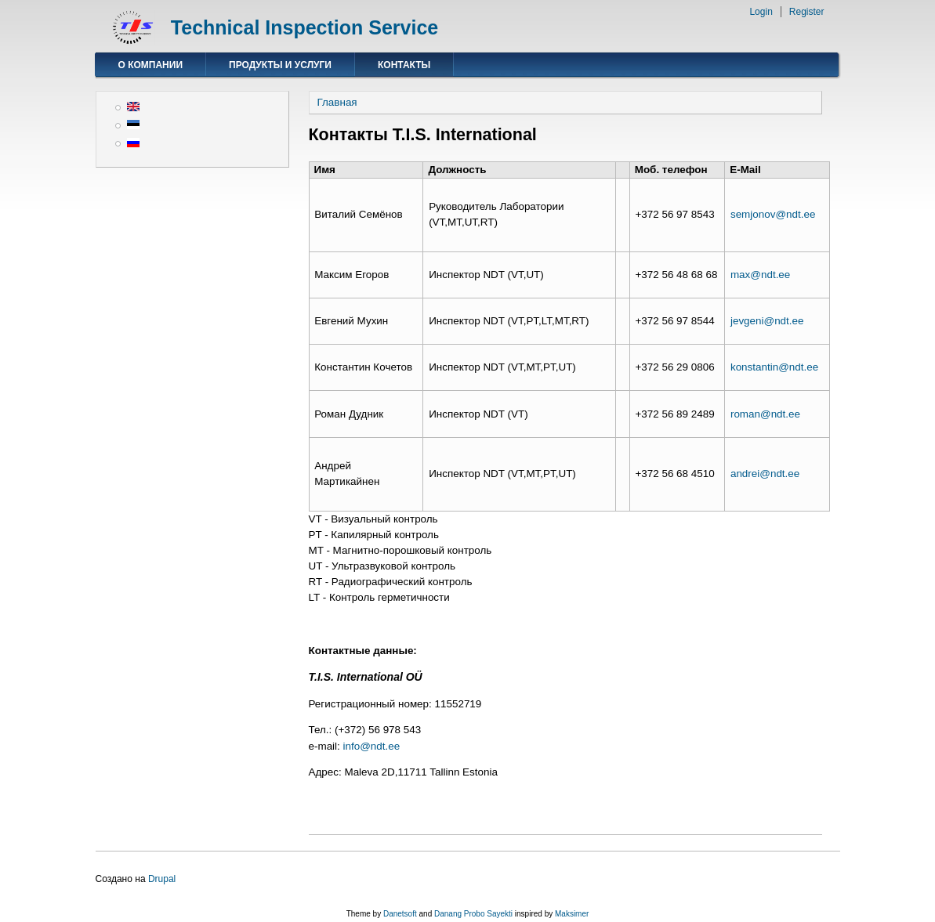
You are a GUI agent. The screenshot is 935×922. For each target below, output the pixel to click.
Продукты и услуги (280, 65)
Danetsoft (400, 913)
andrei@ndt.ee (764, 473)
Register (806, 11)
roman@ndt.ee (765, 414)
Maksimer (572, 913)
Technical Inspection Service (304, 27)
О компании (150, 65)
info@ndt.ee (371, 746)
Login (760, 11)
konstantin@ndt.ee (774, 367)
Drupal (162, 878)
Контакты (404, 65)
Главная (337, 102)
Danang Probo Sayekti (473, 913)
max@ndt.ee (760, 274)
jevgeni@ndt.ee (767, 321)
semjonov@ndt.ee (773, 214)
